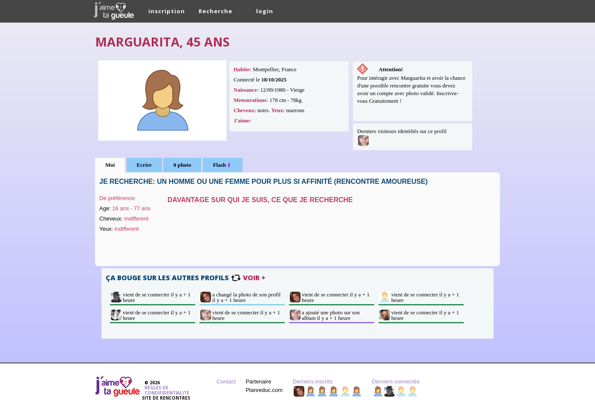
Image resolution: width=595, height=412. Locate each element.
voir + (254, 277)
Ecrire (144, 165)
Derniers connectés (395, 381)
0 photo (182, 165)
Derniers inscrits (312, 381)
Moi (110, 165)
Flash (222, 165)
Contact (226, 381)
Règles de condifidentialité (166, 390)
